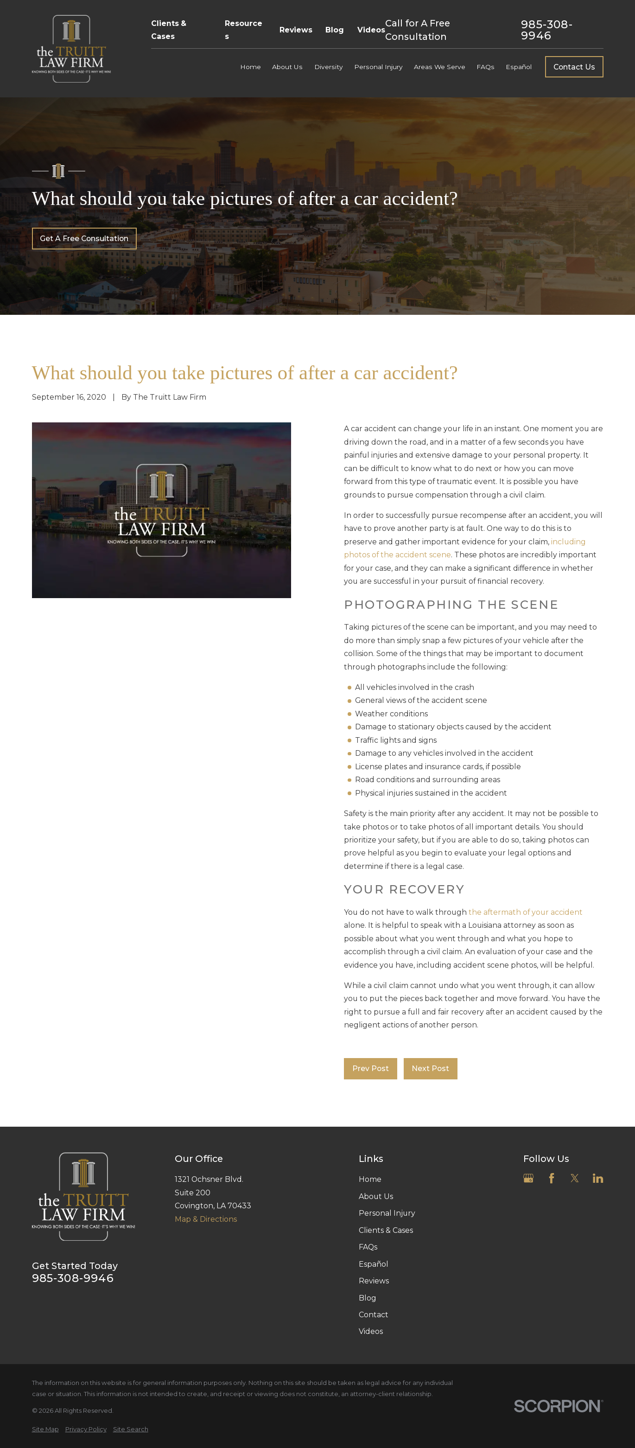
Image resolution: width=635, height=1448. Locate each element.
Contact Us (574, 67)
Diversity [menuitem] (328, 66)
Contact (373, 1314)
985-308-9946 (547, 30)
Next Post (430, 1068)
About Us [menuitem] (287, 66)
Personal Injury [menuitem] (378, 66)
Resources (243, 30)
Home (370, 1179)
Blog (334, 30)
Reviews (295, 30)
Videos (371, 30)
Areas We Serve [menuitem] (439, 66)
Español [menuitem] (519, 66)
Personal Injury (387, 1213)
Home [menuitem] (250, 66)
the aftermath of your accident (526, 912)
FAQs (368, 1247)
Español (373, 1264)
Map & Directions (206, 1219)
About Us (376, 1196)
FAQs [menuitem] (485, 66)
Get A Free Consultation (84, 238)
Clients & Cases (168, 30)
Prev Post (370, 1068)
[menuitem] (45, 1429)
